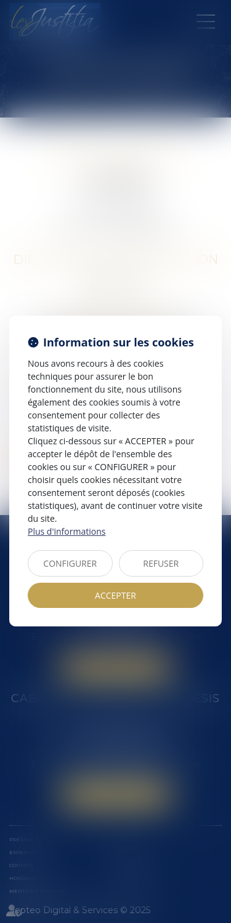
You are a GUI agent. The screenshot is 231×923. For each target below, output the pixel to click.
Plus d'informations (66, 531)
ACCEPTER (115, 595)
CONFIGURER (70, 563)
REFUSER (161, 563)
